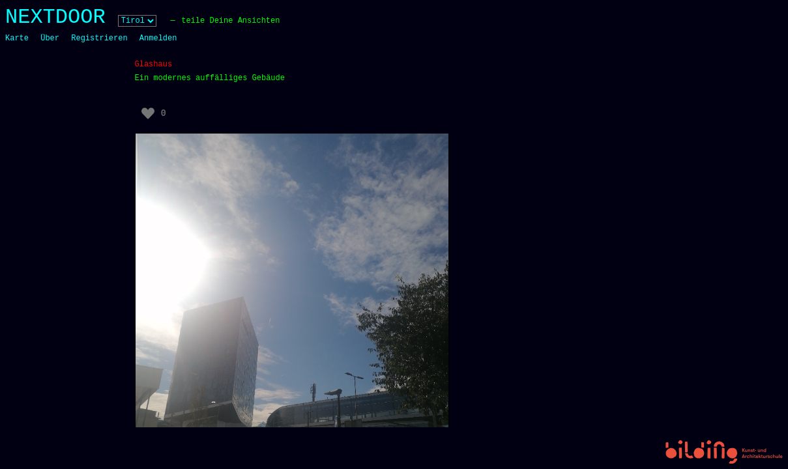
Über (49, 38)
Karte (17, 38)
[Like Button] (148, 113)
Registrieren (99, 38)
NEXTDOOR (55, 17)
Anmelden (158, 38)
